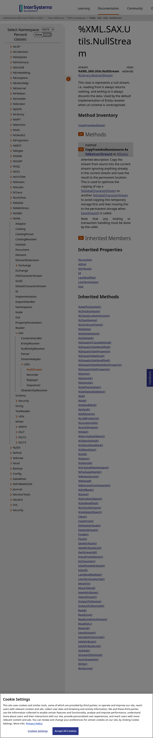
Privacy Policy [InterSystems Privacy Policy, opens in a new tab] (34, 730)
